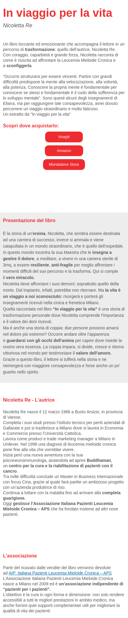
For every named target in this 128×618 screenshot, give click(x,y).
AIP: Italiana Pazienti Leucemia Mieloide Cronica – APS (60, 573)
